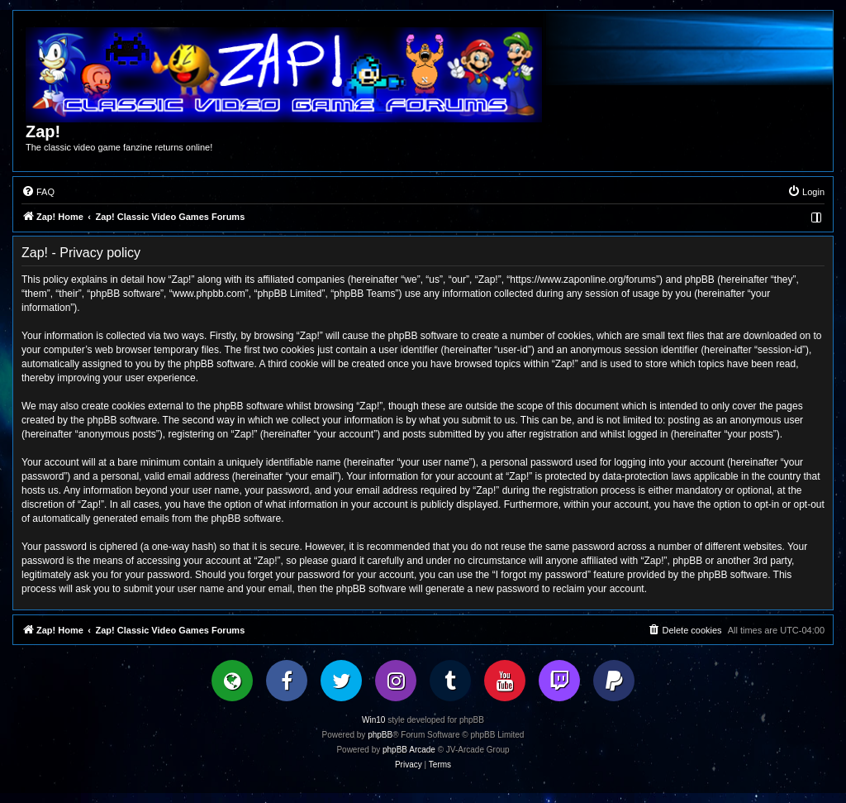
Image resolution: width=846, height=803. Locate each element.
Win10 (373, 719)
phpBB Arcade (409, 749)
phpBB (380, 734)
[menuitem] (38, 192)
